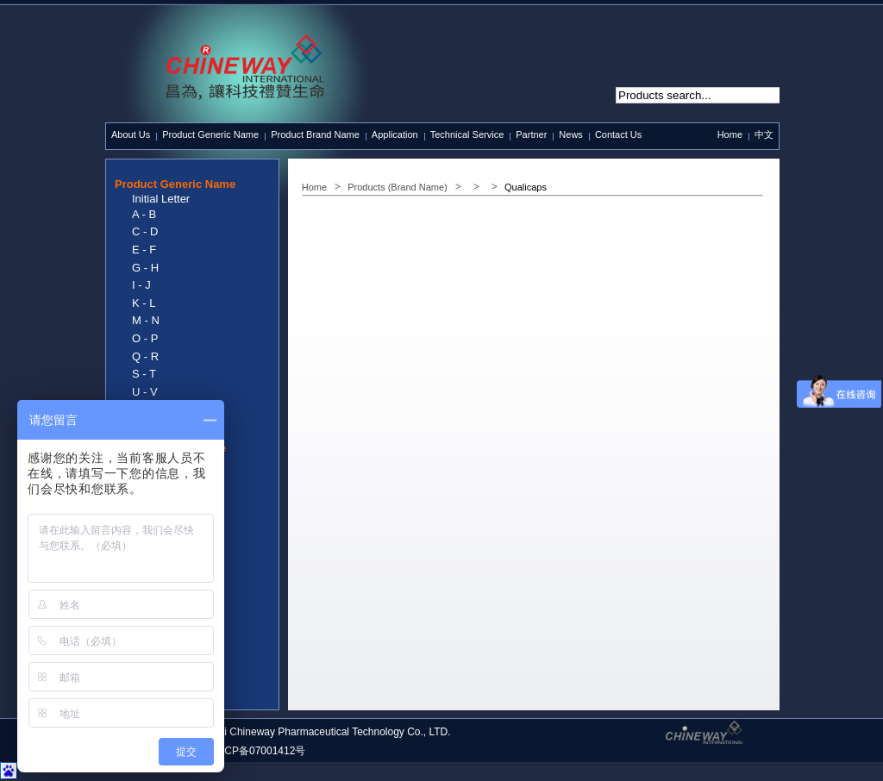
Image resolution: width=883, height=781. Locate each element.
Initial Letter (161, 198)
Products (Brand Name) (398, 187)
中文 (764, 134)
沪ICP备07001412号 (258, 751)
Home (729, 134)
